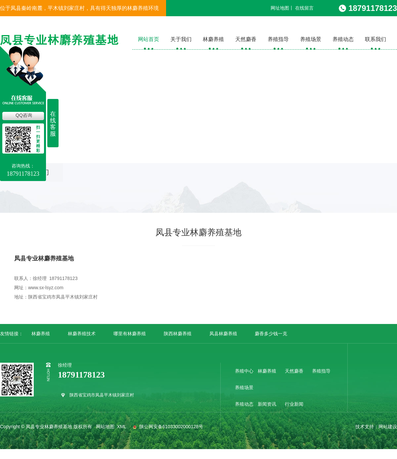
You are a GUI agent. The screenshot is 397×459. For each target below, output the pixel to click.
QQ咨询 (24, 115)
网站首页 (148, 39)
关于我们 (181, 39)
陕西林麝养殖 (178, 333)
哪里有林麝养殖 (129, 333)
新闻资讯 (267, 404)
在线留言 (304, 8)
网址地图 (280, 8)
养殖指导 (278, 39)
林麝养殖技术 (82, 333)
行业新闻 (294, 404)
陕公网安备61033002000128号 (167, 426)
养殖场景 (310, 39)
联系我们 (375, 39)
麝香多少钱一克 (271, 333)
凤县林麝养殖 (223, 333)
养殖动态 (343, 39)
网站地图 (105, 426)
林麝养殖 (213, 39)
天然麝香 (245, 39)
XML (122, 426)
